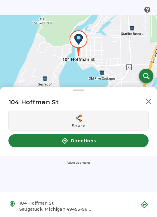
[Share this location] (78, 121)
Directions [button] (78, 140)
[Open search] (146, 76)
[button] (148, 102)
